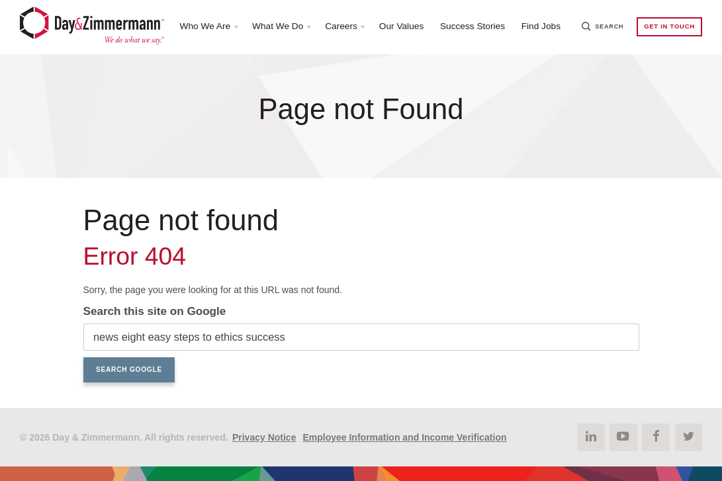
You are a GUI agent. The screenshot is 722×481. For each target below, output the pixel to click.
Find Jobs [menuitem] (543, 27)
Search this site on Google (154, 312)
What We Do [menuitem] (274, 27)
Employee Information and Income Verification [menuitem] (404, 436)
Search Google (129, 369)
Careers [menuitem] (339, 27)
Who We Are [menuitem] (200, 27)
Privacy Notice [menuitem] (264, 436)
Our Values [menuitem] (401, 27)
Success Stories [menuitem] (473, 27)
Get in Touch (668, 27)
